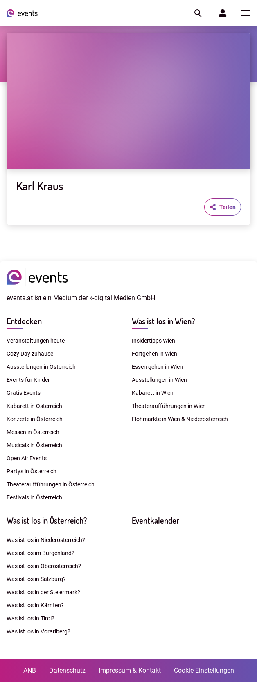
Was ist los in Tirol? (30, 618)
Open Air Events (27, 458)
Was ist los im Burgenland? (40, 553)
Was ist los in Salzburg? (36, 579)
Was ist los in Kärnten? (35, 605)
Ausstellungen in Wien (159, 380)
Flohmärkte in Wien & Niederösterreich (180, 419)
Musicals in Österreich (34, 445)
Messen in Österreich (33, 432)
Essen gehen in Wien (157, 366)
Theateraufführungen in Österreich (51, 484)
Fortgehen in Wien (154, 353)
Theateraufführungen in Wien (169, 406)
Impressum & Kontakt (130, 670)
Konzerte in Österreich (35, 419)
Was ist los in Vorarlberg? (38, 631)
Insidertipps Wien (153, 340)
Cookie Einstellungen (204, 670)
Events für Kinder (28, 380)
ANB (29, 670)
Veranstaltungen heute (36, 340)
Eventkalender (155, 520)
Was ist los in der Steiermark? (43, 592)
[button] (197, 13)
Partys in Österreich (31, 471)
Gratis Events (24, 393)
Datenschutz (67, 670)
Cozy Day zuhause (30, 353)
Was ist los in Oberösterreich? (44, 566)
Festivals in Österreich (34, 497)
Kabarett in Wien (153, 393)
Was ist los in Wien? (163, 321)
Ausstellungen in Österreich (41, 366)
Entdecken (24, 321)
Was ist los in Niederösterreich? (46, 540)
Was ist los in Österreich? (47, 520)
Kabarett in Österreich (34, 406)
